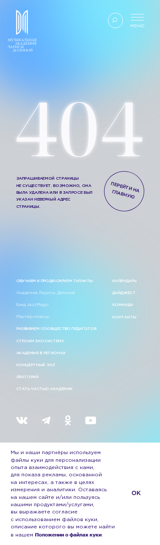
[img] (22, 420)
